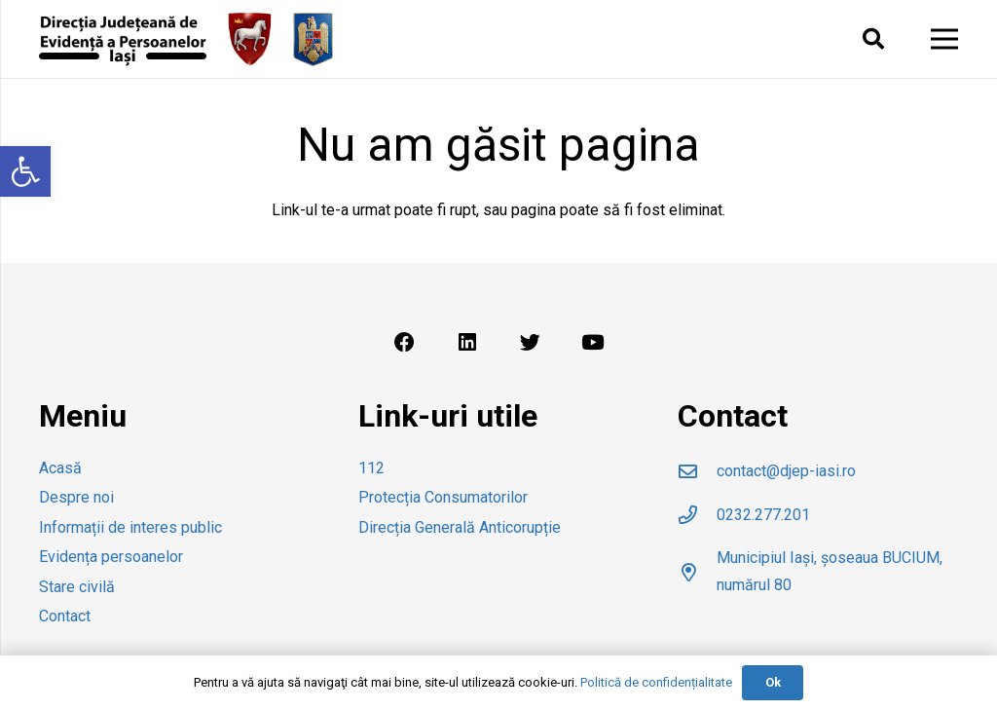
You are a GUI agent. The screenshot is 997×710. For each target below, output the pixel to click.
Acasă (60, 468)
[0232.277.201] (697, 514)
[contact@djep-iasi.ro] (697, 471)
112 (371, 468)
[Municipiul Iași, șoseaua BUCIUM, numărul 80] (697, 572)
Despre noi (76, 497)
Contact (65, 616)
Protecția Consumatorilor (443, 497)
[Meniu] (944, 39)
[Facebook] (404, 343)
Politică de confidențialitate (656, 682)
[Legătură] (122, 39)
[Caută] (872, 39)
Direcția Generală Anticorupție (459, 527)
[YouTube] (593, 343)
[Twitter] (529, 343)
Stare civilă (77, 587)
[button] (25, 171)
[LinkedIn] (467, 343)
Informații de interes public (130, 527)
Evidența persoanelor (111, 556)
